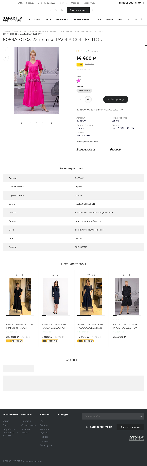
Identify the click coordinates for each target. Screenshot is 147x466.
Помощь (26, 414)
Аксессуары (89, 3)
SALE (20, 3)
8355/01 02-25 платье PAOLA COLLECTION (90, 326)
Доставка (115, 149)
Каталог (45, 414)
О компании (10, 414)
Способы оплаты (86, 149)
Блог (5, 425)
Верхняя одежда (46, 3)
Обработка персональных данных (10, 432)
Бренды (30, 3)
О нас (6, 421)
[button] (13, 315)
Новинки (63, 3)
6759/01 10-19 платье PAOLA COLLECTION (54, 326)
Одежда (75, 3)
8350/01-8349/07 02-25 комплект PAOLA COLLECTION (19, 327)
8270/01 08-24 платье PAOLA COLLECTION (126, 326)
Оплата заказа (28, 425)
